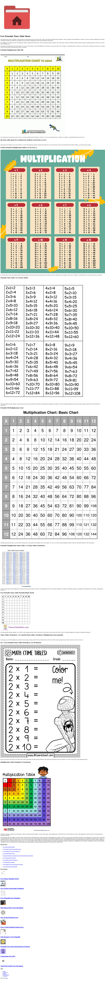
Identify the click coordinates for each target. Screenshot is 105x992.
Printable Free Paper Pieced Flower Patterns (15, 946)
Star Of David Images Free (9, 917)
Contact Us (5, 972)
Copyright (5, 976)
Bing (7, 978)
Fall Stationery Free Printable (10, 937)
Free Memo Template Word (10, 879)
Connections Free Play (8, 956)
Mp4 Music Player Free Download (12, 908)
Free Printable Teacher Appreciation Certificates (13, 864)
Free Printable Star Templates (10, 898)
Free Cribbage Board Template (9, 857)
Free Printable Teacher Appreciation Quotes (12, 849)
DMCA (4, 973)
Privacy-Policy (6, 974)
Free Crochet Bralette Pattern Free (12, 927)
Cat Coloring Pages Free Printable (10, 866)
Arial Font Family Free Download (12, 966)
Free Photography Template (8, 862)
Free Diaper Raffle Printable (9, 847)
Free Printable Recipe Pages (9, 853)
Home (4, 971)
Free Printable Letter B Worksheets (10, 860)
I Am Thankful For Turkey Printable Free (11, 851)
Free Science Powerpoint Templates (12, 888)
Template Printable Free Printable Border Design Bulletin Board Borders (18, 855)
